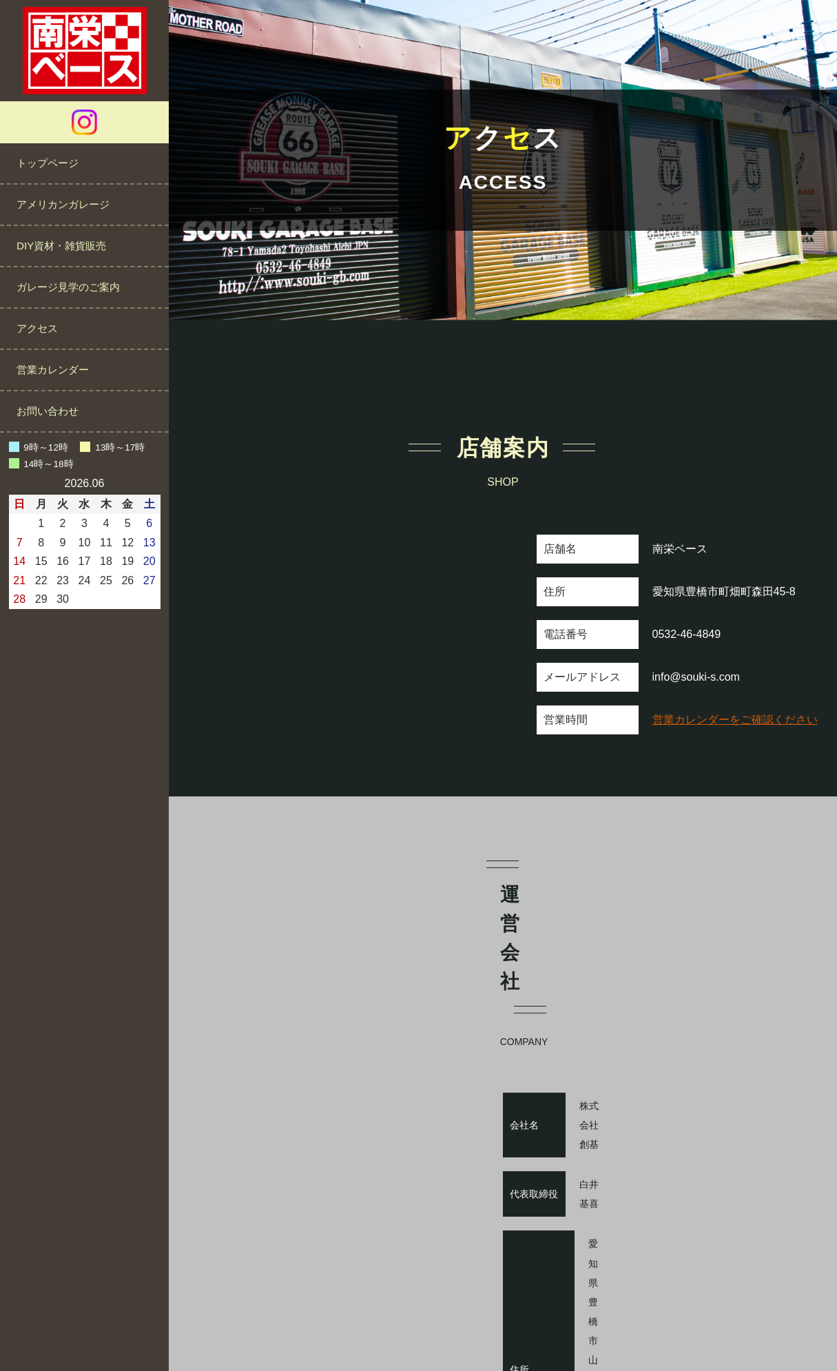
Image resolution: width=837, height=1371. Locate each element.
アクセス (37, 328)
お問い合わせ (48, 411)
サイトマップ (561, 1318)
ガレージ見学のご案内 (68, 287)
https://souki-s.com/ (699, 1182)
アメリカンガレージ (63, 204)
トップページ (48, 163)
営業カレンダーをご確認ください (735, 719)
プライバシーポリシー (463, 1318)
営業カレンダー (53, 369)
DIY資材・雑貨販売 (61, 245)
